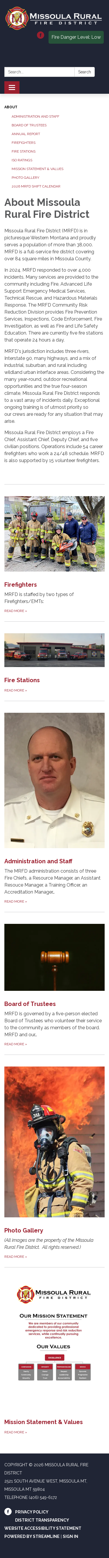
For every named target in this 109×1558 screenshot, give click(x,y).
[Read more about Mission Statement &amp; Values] (54, 1351)
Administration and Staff (35, 116)
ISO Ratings (22, 160)
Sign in (70, 1536)
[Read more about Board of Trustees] (54, 979)
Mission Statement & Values (37, 169)
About (10, 107)
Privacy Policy (32, 1512)
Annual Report (26, 134)
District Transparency (42, 1520)
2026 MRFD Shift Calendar (36, 186)
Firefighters (23, 143)
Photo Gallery (25, 178)
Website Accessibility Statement (42, 1528)
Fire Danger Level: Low (76, 37)
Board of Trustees (29, 125)
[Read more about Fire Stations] (54, 657)
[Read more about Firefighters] (54, 549)
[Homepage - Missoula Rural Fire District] (54, 18)
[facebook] (40, 37)
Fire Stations (23, 151)
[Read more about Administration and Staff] (54, 803)
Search (84, 72)
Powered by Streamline (32, 1536)
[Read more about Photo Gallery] (54, 1157)
